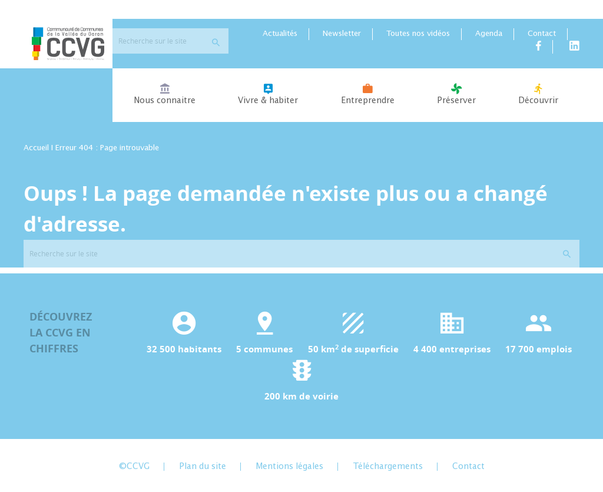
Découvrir (538, 98)
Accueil (36, 152)
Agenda (488, 38)
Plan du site (202, 470)
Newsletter (342, 38)
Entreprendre (367, 98)
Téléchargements (388, 470)
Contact (542, 38)
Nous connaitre (164, 98)
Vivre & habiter (267, 98)
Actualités (280, 38)
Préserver (456, 98)
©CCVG (134, 470)
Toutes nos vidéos (418, 38)
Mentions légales (289, 470)
